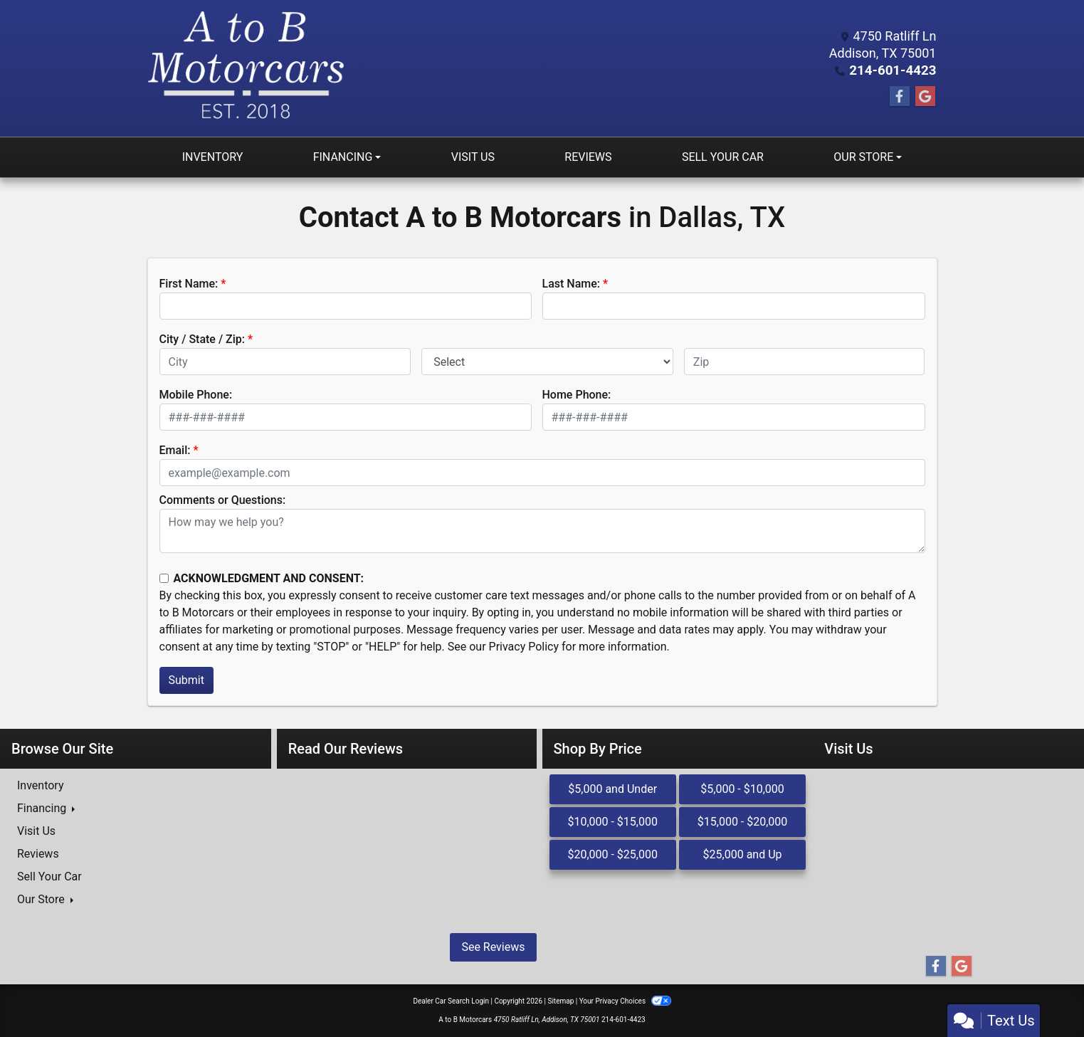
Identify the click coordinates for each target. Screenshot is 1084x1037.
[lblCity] (285, 361)
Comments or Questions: (222, 500)
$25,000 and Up (742, 854)
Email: (175, 450)
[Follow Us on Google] (925, 96)
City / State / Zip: (202, 339)
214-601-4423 (894, 70)
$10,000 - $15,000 (612, 821)
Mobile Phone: (196, 394)
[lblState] (547, 361)
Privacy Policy (524, 646)
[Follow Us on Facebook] (900, 96)
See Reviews (493, 947)
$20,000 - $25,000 (612, 854)
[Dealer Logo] (246, 68)
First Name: (189, 283)
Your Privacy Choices (625, 1001)
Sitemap (560, 1001)
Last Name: (571, 283)
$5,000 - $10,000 (742, 789)
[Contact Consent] (164, 578)
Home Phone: (576, 394)
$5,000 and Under (612, 789)
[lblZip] (804, 361)
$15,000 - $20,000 (743, 821)
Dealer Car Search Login (451, 1001)
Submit (186, 680)
